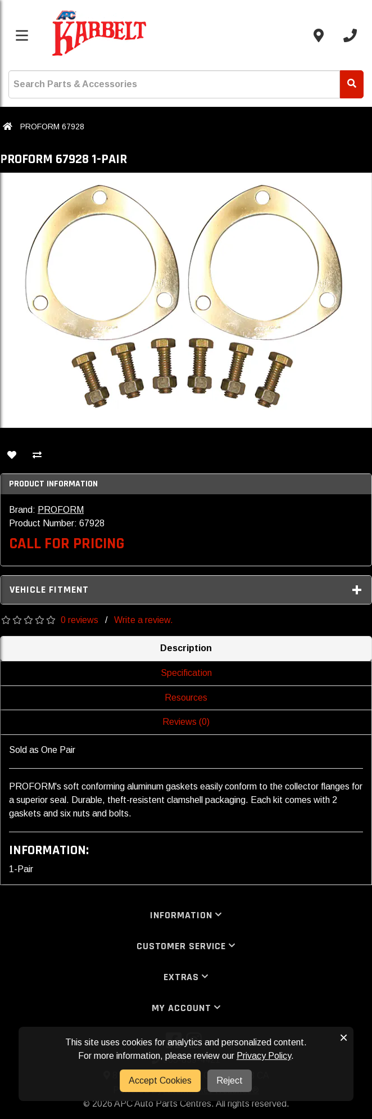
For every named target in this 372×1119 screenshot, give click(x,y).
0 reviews (79, 620)
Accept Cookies (160, 1080)
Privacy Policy (264, 1056)
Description (186, 648)
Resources (186, 697)
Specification (186, 673)
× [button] (343, 1037)
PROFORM (61, 510)
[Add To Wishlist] (12, 456)
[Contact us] (318, 35)
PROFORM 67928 (52, 126)
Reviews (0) (186, 722)
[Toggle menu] (21, 35)
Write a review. (143, 620)
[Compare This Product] (37, 456)
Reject (229, 1080)
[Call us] (350, 35)
